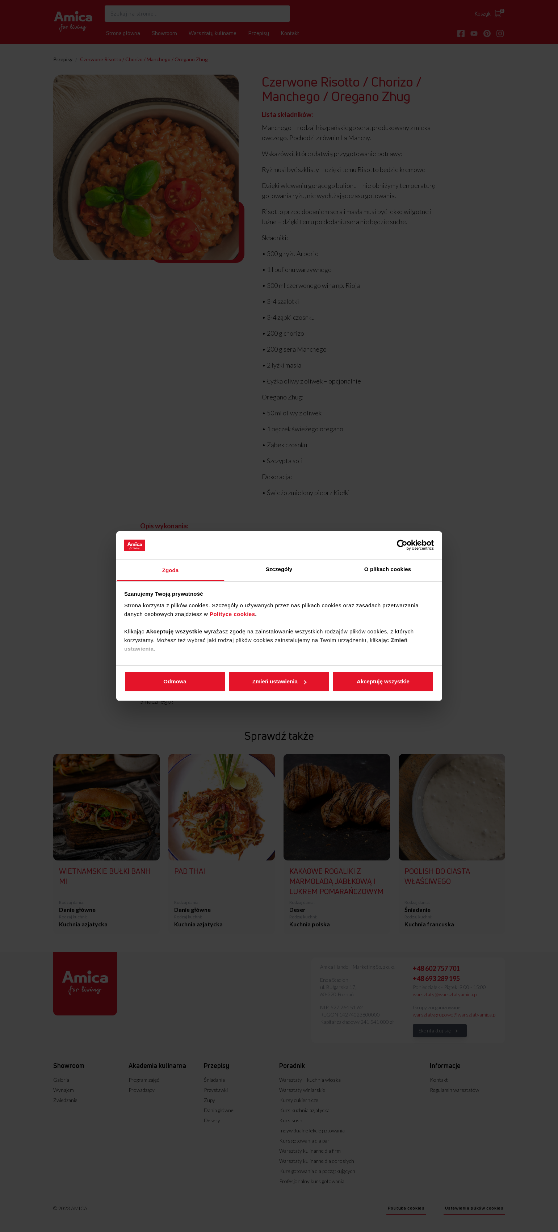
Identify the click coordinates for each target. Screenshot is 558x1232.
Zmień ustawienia (279, 681)
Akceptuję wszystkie (383, 681)
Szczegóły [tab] (279, 569)
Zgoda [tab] (170, 570)
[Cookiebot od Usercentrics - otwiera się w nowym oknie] (402, 545)
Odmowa (174, 681)
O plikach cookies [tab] (387, 569)
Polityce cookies (232, 614)
